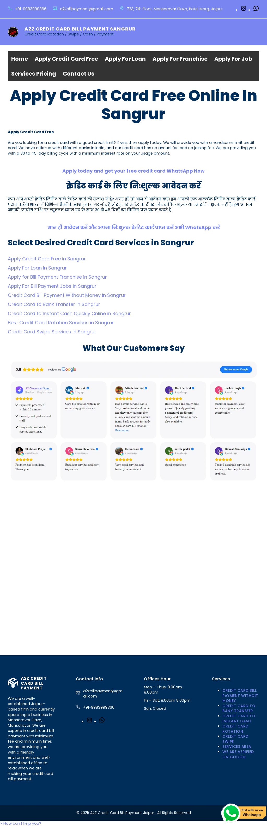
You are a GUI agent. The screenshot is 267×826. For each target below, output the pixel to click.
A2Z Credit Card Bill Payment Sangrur (80, 29)
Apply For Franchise (180, 59)
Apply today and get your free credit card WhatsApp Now (133, 171)
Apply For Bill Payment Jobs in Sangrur (52, 286)
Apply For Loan (125, 59)
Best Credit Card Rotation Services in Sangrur (61, 322)
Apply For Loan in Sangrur (37, 268)
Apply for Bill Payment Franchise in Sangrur (57, 277)
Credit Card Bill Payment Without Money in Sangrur (67, 295)
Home (19, 59)
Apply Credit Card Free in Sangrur (47, 258)
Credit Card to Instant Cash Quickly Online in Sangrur (69, 313)
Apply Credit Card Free (66, 59)
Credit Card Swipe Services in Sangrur (52, 331)
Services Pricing (33, 73)
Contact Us (78, 73)
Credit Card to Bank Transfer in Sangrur (54, 304)
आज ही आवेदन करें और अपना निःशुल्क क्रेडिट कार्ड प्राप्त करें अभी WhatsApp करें (133, 227)
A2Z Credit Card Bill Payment (34, 683)
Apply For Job (233, 59)
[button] (20, 823)
